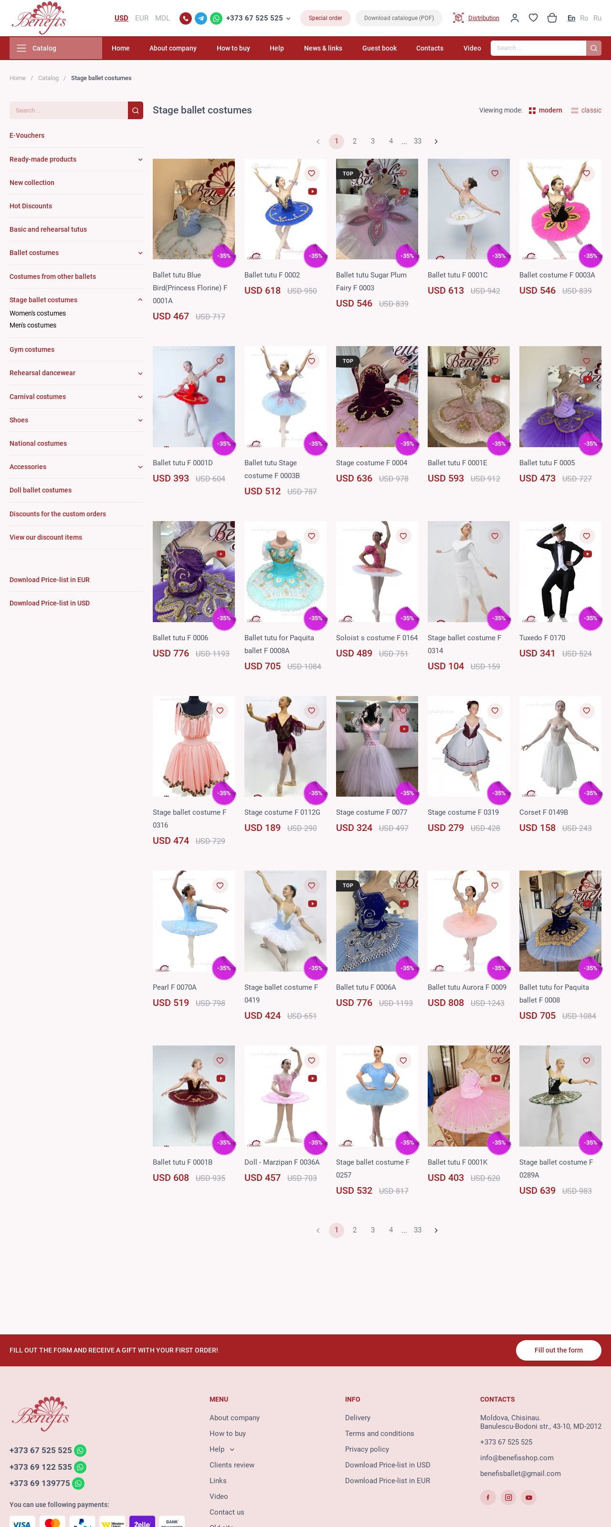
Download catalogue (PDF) (399, 19)
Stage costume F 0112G (282, 814)
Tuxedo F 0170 (542, 639)
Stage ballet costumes (43, 302)
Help (290, 50)
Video (472, 50)
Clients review (232, 1466)
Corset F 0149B (543, 814)
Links (218, 1481)
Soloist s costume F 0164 (377, 639)
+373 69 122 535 (41, 1468)
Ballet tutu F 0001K (457, 1164)
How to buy (249, 50)
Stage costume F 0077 (371, 814)
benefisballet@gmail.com (520, 1474)
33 (417, 143)
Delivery (357, 1418)
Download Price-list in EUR (387, 1481)
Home (143, 50)
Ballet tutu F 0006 (180, 639)
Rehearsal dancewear (42, 375)
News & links (333, 50)
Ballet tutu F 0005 (547, 465)
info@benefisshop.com (517, 1459)
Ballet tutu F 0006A (366, 989)
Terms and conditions (379, 1434)
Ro (584, 19)
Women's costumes (38, 315)
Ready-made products (43, 161)
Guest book (386, 50)
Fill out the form (558, 1351)
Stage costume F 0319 (463, 814)
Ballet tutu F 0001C (458, 277)
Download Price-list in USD (388, 1466)
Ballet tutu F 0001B (182, 1164)
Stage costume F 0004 (371, 465)
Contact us (227, 1513)
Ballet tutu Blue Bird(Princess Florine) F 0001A (190, 290)
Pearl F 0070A (175, 989)
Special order (325, 19)
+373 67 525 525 (254, 19)
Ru (597, 19)
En (571, 19)
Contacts (433, 50)
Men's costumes (33, 327)
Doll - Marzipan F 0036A (282, 1164)
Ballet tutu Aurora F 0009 (467, 989)
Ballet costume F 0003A (557, 277)
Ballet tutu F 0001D (183, 465)
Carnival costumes (38, 398)
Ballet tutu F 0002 (272, 277)
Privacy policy (367, 1450)
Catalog (48, 79)
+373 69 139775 (40, 1485)
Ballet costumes (34, 254)
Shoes (19, 422)
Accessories (28, 468)
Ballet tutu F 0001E (457, 465)
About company (192, 50)
